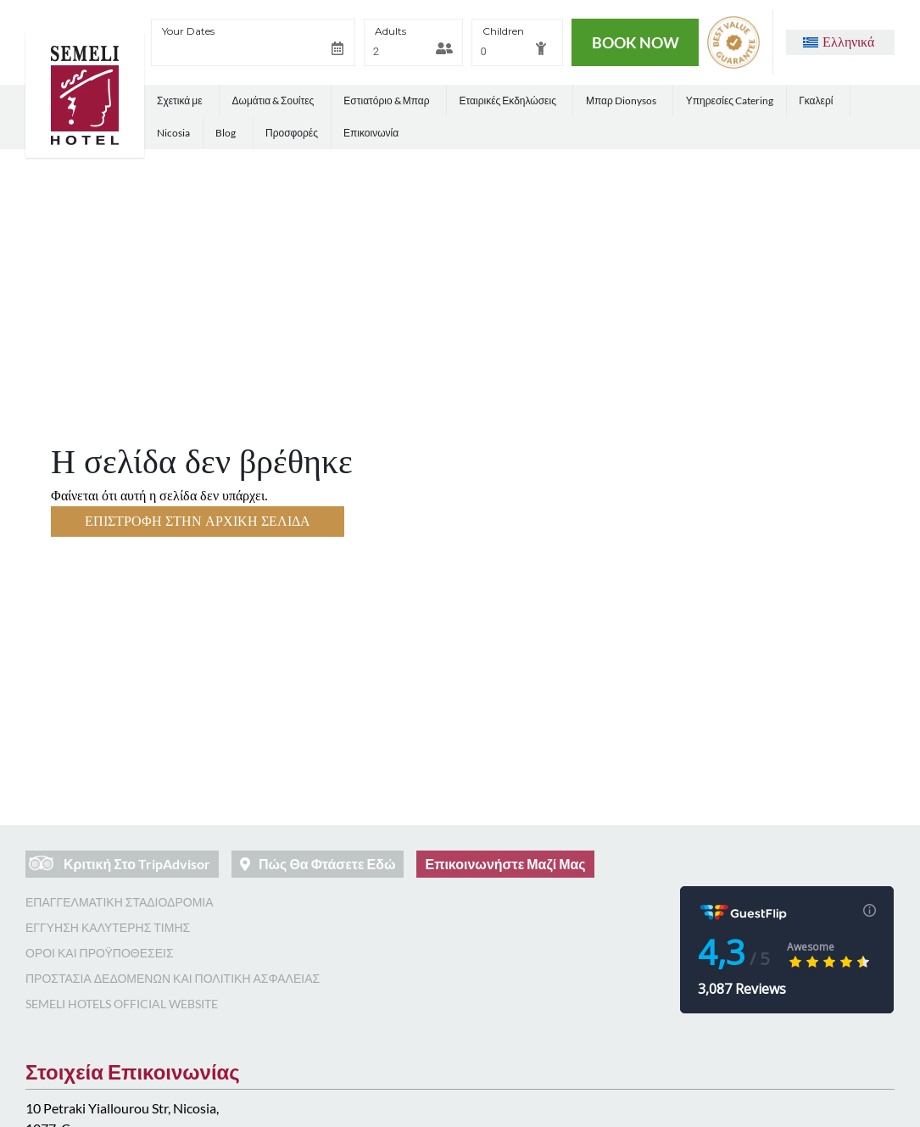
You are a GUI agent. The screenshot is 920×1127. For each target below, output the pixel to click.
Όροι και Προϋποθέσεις (99, 953)
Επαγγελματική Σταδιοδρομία (119, 902)
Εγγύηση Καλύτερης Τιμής (107, 927)
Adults (390, 31)
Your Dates (188, 31)
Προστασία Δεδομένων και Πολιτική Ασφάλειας (172, 978)
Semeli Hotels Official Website (121, 1003)
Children (503, 31)
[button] (838, 42)
